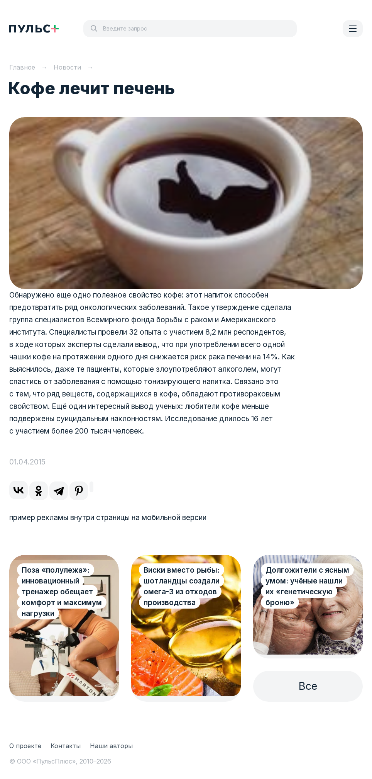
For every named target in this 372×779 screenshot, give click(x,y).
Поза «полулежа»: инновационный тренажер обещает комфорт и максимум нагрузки (62, 592)
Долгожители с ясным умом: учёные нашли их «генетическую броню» (307, 586)
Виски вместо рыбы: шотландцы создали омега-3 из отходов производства (182, 586)
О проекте (25, 746)
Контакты (66, 746)
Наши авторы (111, 746)
